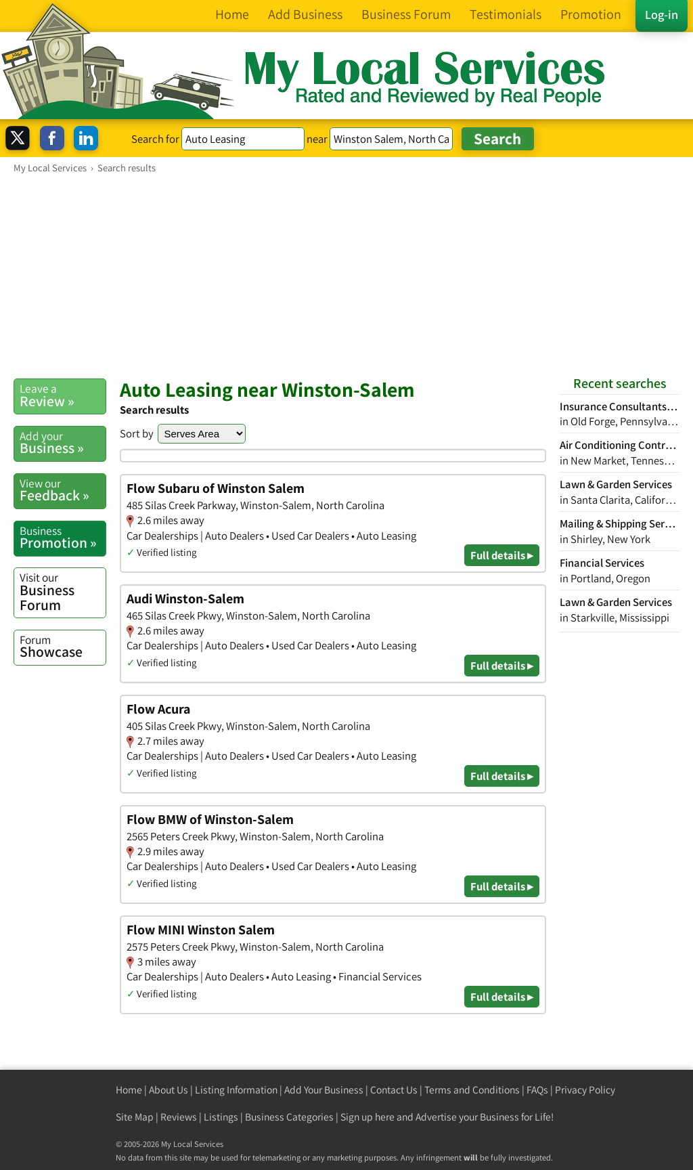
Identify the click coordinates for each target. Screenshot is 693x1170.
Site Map (135, 1116)
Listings (221, 1116)
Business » (63, 443)
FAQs (537, 1089)
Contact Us (394, 1089)
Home (129, 1089)
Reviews (178, 1116)
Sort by (137, 433)
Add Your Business (323, 1089)
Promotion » (63, 537)
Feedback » (63, 490)
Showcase (63, 647)
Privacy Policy (585, 1089)
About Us (168, 1089)
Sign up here (367, 1116)
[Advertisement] (346, 275)
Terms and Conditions (472, 1089)
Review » (63, 395)
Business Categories (289, 1116)
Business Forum (63, 591)
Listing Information (236, 1089)
